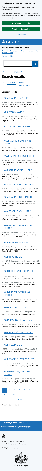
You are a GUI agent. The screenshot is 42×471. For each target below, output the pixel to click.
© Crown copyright (21, 466)
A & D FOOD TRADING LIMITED (19, 271)
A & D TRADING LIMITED (15, 307)
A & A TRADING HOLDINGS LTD (19, 184)
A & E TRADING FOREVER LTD (18, 332)
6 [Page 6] (29, 390)
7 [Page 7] (34, 390)
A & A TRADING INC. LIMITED (18, 197)
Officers (21, 82)
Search (35, 64)
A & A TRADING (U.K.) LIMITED (18, 98)
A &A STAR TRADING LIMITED (18, 170)
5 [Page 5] (24, 390)
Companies (11, 82)
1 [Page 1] (4, 390)
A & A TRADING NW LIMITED (17, 211)
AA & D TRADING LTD (14, 112)
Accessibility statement (9, 444)
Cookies (11, 442)
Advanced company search (12, 72)
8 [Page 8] (4, 395)
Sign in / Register (7, 56)
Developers (23, 444)
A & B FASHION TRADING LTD (18, 242)
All (3, 82)
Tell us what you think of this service (14, 423)
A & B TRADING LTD (13, 256)
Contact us (20, 442)
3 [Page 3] (14, 390)
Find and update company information (17, 47)
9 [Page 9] (9, 395)
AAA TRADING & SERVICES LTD (19, 156)
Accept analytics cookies (21, 23)
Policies (4, 442)
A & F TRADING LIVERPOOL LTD (19, 359)
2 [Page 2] (9, 390)
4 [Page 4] (19, 390)
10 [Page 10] (14, 395)
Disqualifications (24, 85)
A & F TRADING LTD (13, 344)
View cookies (21, 35)
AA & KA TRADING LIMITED (17, 126)
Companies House (13, 448)
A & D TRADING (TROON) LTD (18, 320)
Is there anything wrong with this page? (16, 427)
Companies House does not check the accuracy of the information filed (20, 52)
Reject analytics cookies (21, 29)
